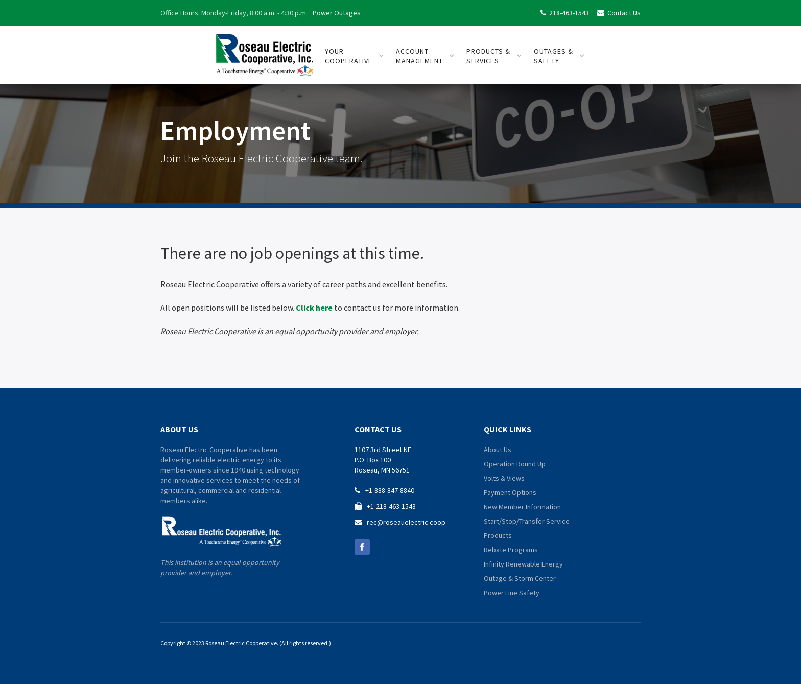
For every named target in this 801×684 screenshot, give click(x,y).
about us (179, 429)
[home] (264, 51)
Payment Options (510, 492)
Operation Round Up (515, 463)
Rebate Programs (511, 549)
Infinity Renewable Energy (523, 564)
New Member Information (522, 506)
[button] (354, 56)
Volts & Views (504, 478)
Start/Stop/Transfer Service (527, 521)
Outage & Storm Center (520, 578)
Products (498, 535)
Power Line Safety (511, 592)
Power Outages (337, 12)
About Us (497, 449)
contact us (378, 429)
